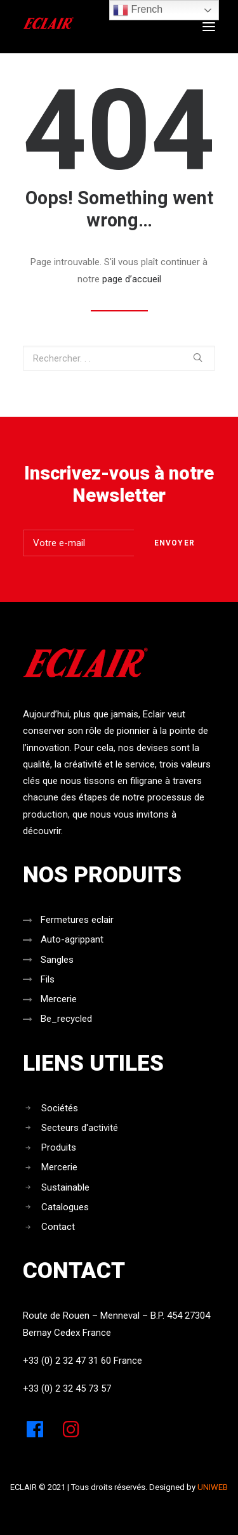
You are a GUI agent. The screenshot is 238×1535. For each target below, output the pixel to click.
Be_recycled (66, 1018)
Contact (58, 1226)
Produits (58, 1147)
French (137, 10)
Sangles (57, 959)
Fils (48, 979)
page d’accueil (131, 279)
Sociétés (59, 1108)
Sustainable (65, 1187)
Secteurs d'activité (79, 1127)
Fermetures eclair (77, 919)
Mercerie (59, 999)
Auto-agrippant (72, 939)
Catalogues (65, 1207)
